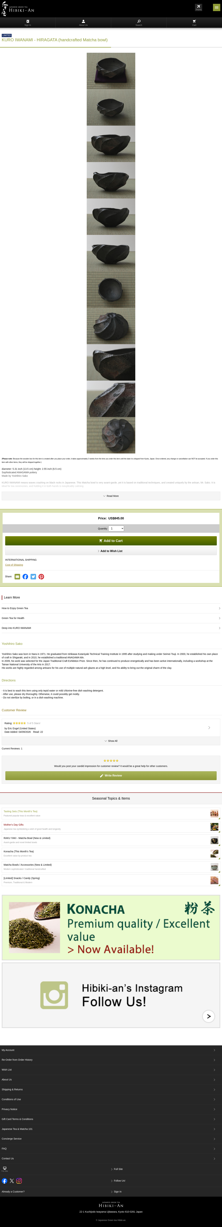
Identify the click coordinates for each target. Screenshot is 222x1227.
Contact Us (8, 1158)
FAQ (4, 1148)
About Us (83, 23)
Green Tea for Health (13, 618)
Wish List (7, 1069)
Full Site (118, 1169)
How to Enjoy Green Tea (15, 608)
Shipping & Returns (12, 1089)
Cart (194, 23)
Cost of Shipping (14, 564)
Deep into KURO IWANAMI (16, 628)
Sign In (27, 23)
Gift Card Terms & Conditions (17, 1119)
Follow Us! (119, 1180)
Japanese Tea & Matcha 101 (17, 1129)
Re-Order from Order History (17, 1059)
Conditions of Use (11, 1099)
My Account (8, 1050)
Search (138, 23)
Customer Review (14, 710)
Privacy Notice (9, 1109)
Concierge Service (12, 1138)
